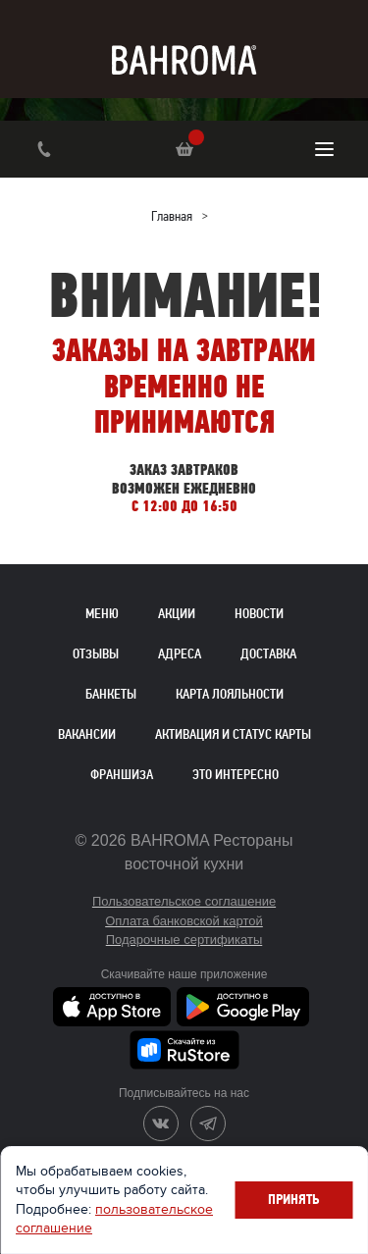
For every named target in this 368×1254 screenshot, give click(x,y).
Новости (259, 613)
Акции (176, 613)
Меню (102, 613)
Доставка (268, 654)
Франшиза (121, 774)
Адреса (179, 654)
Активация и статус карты (233, 734)
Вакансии (87, 734)
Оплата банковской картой (184, 921)
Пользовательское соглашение (184, 901)
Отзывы (96, 654)
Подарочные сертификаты (184, 939)
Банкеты (110, 694)
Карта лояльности (230, 694)
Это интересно (235, 774)
